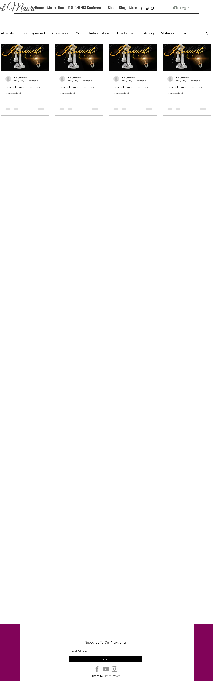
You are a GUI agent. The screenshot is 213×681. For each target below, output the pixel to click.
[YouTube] (105, 669)
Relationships (99, 33)
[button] (206, 34)
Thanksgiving (127, 33)
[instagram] (147, 8)
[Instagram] (114, 669)
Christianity (60, 33)
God (79, 33)
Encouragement (33, 33)
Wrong (149, 33)
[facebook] (142, 8)
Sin (183, 33)
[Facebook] (97, 669)
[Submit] (105, 659)
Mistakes (167, 33)
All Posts (7, 33)
